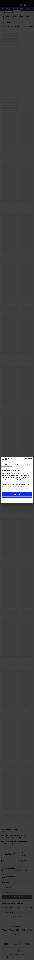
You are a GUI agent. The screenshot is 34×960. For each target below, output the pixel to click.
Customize (17, 499)
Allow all (17, 494)
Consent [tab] (6, 464)
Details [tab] (17, 464)
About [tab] (28, 464)
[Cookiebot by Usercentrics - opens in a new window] (24, 459)
